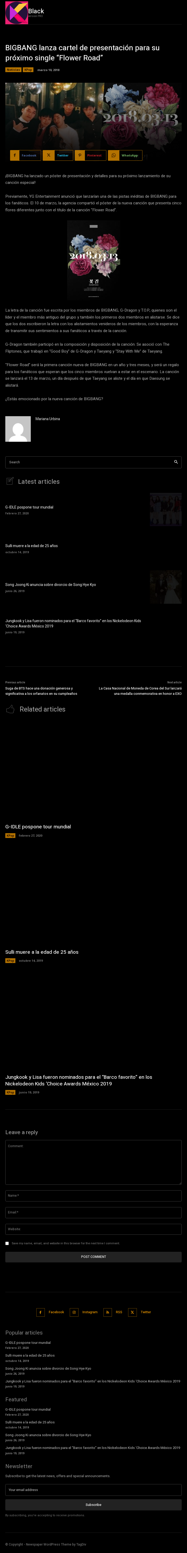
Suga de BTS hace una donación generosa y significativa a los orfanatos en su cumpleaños (41, 691)
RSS (119, 1312)
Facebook (56, 1312)
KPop (28, 69)
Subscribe (93, 1504)
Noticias (13, 69)
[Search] (176, 462)
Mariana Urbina (48, 419)
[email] (93, 1490)
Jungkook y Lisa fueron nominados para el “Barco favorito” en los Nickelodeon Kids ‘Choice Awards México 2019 (73, 623)
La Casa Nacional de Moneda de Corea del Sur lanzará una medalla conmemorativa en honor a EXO (140, 691)
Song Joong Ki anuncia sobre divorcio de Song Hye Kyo (50, 585)
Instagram (90, 1312)
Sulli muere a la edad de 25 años (31, 546)
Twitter (146, 1312)
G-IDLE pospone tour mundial (29, 507)
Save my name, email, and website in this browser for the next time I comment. (66, 1243)
